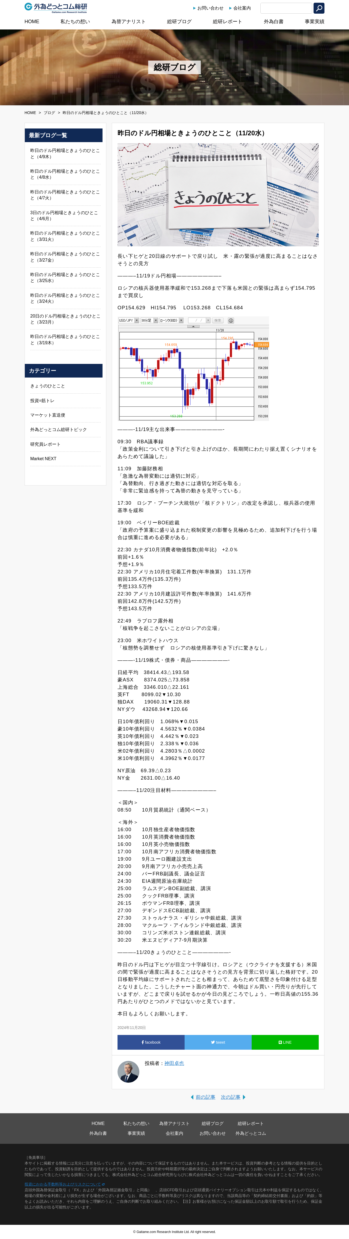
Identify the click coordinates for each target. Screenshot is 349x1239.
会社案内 (242, 8)
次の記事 (230, 1097)
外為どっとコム (251, 1133)
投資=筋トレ (42, 400)
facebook (151, 1042)
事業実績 (314, 21)
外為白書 (274, 21)
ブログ (49, 112)
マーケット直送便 (47, 415)
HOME (32, 21)
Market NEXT (43, 458)
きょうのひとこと (47, 386)
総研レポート (227, 21)
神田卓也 (174, 1063)
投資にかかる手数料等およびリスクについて (63, 1184)
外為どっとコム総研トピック (58, 429)
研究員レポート (45, 444)
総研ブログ (179, 21)
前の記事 (205, 1097)
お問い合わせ (210, 8)
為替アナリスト (129, 21)
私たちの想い (75, 21)
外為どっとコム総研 (56, 8)
